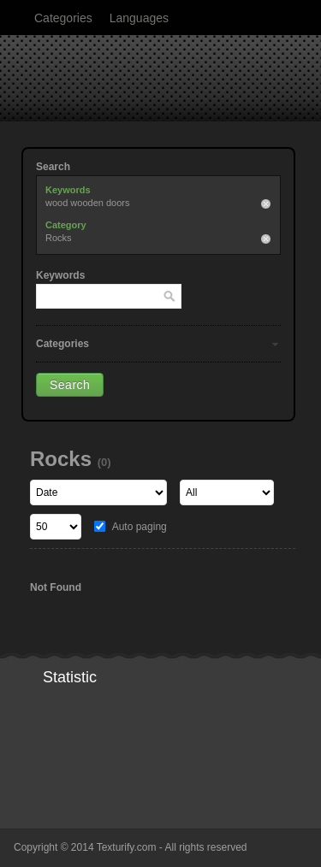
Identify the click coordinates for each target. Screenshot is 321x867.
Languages (139, 18)
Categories (63, 18)
